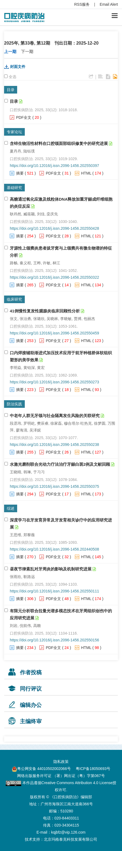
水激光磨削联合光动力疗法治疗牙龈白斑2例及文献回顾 (60, 464)
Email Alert (109, 4)
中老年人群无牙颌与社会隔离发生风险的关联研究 (55, 415)
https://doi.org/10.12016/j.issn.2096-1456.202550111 (54, 591)
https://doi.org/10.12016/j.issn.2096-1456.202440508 (54, 549)
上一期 (10, 51)
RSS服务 (82, 4)
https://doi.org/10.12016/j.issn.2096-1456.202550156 (54, 640)
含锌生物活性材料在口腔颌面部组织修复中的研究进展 (59, 143)
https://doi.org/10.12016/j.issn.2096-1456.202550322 (54, 277)
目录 (14, 101)
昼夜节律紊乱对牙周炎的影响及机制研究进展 (50, 569)
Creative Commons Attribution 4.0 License (76, 783)
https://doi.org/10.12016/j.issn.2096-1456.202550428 (54, 228)
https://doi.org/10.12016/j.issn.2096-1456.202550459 (54, 333)
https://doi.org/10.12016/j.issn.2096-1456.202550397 (54, 165)
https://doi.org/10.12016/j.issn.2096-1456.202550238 (54, 444)
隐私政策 (61, 761)
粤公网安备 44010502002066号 (44, 768)
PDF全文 (23, 117)
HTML (86, 173)
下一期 (27, 51)
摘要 (20, 173)
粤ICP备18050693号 (93, 768)
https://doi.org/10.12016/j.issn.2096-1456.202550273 (54, 382)
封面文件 (17, 66)
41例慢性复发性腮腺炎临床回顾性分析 (45, 311)
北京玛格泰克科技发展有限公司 (70, 839)
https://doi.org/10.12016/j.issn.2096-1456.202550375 (54, 486)
